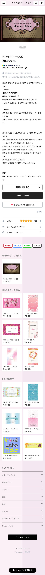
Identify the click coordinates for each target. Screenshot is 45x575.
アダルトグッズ (7, 526)
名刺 (4, 504)
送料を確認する (25, 73)
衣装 (4, 497)
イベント (5, 511)
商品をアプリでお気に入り (22, 205)
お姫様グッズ (7, 482)
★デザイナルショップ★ (11, 519)
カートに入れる (22, 195)
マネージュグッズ (8, 475)
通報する (40, 212)
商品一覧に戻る (23, 537)
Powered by (22, 552)
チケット (5, 490)
